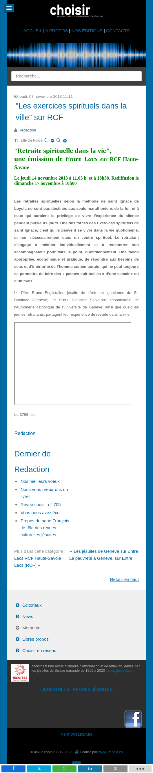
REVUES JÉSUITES (93, 689)
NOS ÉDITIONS (87, 30)
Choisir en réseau (39, 650)
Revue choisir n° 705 (41, 504)
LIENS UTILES (54, 689)
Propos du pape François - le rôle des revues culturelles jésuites (46, 527)
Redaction (27, 130)
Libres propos (35, 639)
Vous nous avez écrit (41, 512)
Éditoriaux (32, 605)
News (27, 616)
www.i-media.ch (110, 751)
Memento (31, 627)
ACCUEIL (33, 30)
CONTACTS (118, 30)
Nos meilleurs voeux (40, 481)
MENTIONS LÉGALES (76, 734)
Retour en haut (124, 579)
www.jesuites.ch (120, 671)
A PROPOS (56, 30)
